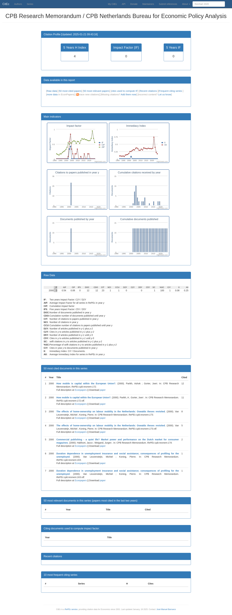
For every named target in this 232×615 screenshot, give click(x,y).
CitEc (5, 4)
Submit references (168, 4)
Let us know (164, 94)
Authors (18, 4)
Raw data (52, 91)
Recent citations (149, 91)
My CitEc (112, 4)
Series (30, 4)
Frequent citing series (171, 91)
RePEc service (71, 609)
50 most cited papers (70, 91)
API (124, 4)
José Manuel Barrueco (166, 609)
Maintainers (148, 4)
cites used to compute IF (124, 91)
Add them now (128, 94)
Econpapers (80, 390)
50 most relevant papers (96, 91)
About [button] (186, 4)
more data (52, 94)
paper (103, 390)
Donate (133, 4)
